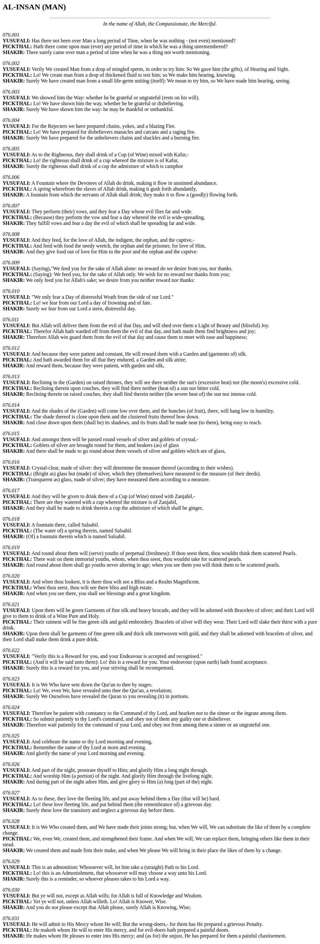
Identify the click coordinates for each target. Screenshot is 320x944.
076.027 (11, 792)
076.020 (11, 576)
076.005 (11, 148)
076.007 (11, 205)
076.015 (11, 433)
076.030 (11, 890)
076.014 (11, 405)
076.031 (11, 918)
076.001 (11, 35)
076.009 (11, 262)
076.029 (11, 861)
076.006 (11, 177)
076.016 (11, 462)
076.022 (11, 650)
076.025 (11, 736)
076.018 (11, 519)
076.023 (11, 679)
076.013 (11, 376)
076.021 (11, 604)
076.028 (11, 821)
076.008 (11, 234)
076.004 (11, 120)
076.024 (11, 707)
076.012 (11, 348)
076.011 (11, 319)
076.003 (11, 91)
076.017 (11, 490)
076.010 (11, 291)
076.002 (11, 63)
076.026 (11, 764)
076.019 (11, 547)
